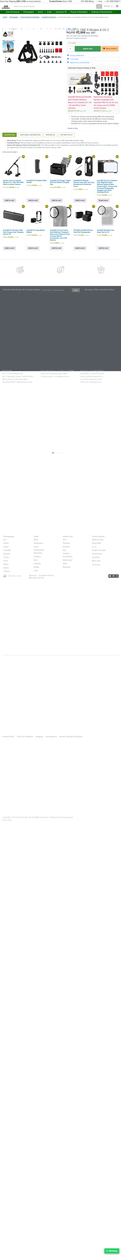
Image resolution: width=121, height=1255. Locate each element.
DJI (5, 539)
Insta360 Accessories (49, 17)
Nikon (6, 563)
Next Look (96, 560)
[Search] (99, 6)
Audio (51, 12)
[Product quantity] (71, 49)
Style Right (96, 542)
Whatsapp (113, 1251)
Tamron (7, 570)
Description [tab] (9, 135)
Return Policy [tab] (66, 135)
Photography (30, 12)
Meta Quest (68, 559)
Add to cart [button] (9, 200)
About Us (33, 574)
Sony (6, 560)
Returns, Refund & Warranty (70, 735)
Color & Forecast (14, 12)
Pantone (66, 542)
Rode (36, 539)
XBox (65, 563)
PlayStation (67, 556)
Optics (42, 12)
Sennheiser (38, 542)
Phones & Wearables (80, 12)
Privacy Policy (8, 735)
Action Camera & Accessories (30, 17)
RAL (64, 549)
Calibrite (37, 563)
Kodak (36, 566)
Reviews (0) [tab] (50, 135)
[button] (111, 1250)
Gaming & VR (63, 12)
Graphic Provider (99, 549)
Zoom (36, 546)
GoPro (6, 546)
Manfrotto (38, 552)
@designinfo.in (95, 382)
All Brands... (97, 564)
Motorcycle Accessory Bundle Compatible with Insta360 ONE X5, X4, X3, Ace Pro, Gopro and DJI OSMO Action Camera (106, 102)
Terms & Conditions (25, 735)
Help (99, 1)
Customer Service (46, 574)
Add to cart (87, 49)
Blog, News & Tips (36, 577)
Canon (6, 556)
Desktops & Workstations (103, 12)
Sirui (36, 559)
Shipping (39, 735)
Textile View (97, 553)
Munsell (66, 546)
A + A (94, 546)
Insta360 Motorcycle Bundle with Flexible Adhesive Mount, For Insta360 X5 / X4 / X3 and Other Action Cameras (79, 102)
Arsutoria (96, 556)
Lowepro (37, 556)
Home (5, 17)
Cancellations (51, 735)
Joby (36, 570)
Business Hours (95, 379)
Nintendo (66, 566)
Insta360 (7, 549)
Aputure (7, 553)
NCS (64, 539)
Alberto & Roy (97, 539)
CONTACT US (61, 452)
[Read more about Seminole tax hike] (4, 575)
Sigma (6, 567)
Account (108, 6)
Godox (6, 542)
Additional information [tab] (30, 135)
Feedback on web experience (61, 815)
